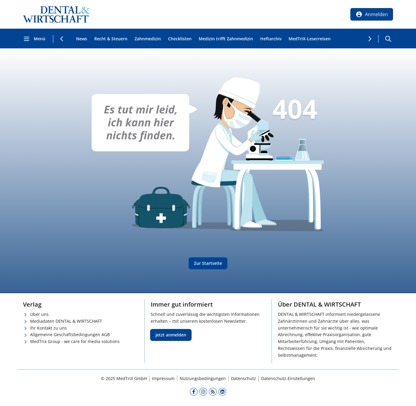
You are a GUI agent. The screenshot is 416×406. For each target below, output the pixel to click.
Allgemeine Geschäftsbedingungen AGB (70, 334)
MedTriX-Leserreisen (310, 38)
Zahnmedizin (148, 38)
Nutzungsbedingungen (203, 378)
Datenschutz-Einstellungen (288, 378)
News (81, 38)
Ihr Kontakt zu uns (48, 328)
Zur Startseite (208, 263)
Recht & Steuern (110, 38)
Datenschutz (243, 378)
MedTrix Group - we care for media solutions (75, 341)
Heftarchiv (270, 38)
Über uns (39, 314)
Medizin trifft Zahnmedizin (226, 38)
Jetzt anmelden (170, 335)
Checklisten (180, 38)
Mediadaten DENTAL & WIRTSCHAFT (66, 321)
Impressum (163, 378)
